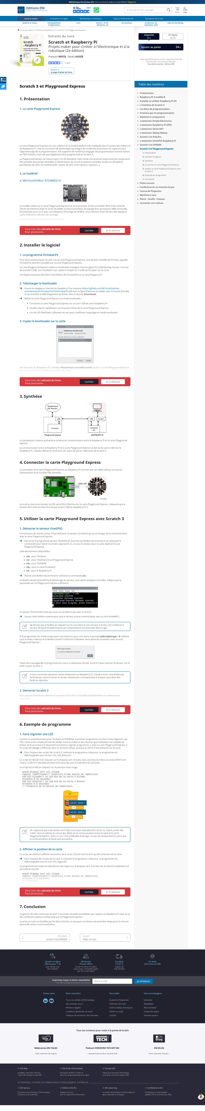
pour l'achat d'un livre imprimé (53, 971)
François (57, 56)
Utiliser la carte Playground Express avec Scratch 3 (163, 169)
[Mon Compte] (185, 10)
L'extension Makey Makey (153, 133)
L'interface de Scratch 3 (152, 105)
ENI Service (25, 1093)
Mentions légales (73, 1013)
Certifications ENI (155, 1093)
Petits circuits (89, 945)
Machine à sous (148, 195)
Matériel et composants (152, 117)
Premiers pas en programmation (157, 113)
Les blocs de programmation (155, 109)
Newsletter (148, 1009)
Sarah (75, 56)
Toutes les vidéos (151, 1017)
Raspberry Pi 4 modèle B (152, 97)
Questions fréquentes (119, 1005)
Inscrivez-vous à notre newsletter (71, 987)
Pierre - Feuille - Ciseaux (152, 199)
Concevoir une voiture (151, 203)
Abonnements (150, 1013)
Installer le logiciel (153, 157)
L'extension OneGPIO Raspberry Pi (158, 140)
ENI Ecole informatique (72, 1074)
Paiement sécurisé (117, 1009)
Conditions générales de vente (79, 1017)
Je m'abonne (113, 230)
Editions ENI (32, 9)
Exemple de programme (155, 175)
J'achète (89, 230)
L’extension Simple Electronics (156, 121)
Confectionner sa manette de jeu (157, 187)
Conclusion (150, 179)
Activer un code (116, 1017)
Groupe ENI (110, 1074)
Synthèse (149, 160)
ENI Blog (23, 1074)
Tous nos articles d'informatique (80, 1005)
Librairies (148, 1005)
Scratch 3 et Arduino (150, 136)
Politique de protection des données (82, 1021)
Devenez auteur (151, 1021)
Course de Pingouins (150, 191)
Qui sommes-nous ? (74, 1009)
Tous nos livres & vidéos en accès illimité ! (102, 2)
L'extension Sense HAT (151, 129)
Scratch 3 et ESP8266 (56, 945)
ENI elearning (111, 1093)
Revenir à (61, 70)
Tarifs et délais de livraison (121, 1013)
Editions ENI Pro (69, 1093)
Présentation (147, 93)
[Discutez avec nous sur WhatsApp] (96, 10)
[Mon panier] (177, 10)
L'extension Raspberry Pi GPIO (156, 125)
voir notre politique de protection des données (73, 988)
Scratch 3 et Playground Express (156, 148)
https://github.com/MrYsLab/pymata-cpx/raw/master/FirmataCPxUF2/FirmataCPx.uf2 (72, 290)
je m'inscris (143, 987)
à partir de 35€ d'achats (119, 971)
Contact (112, 1021)
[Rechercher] (169, 10)
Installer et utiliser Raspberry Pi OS (158, 101)
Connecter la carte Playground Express (162, 164)
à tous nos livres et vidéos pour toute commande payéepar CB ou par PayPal (86, 972)
